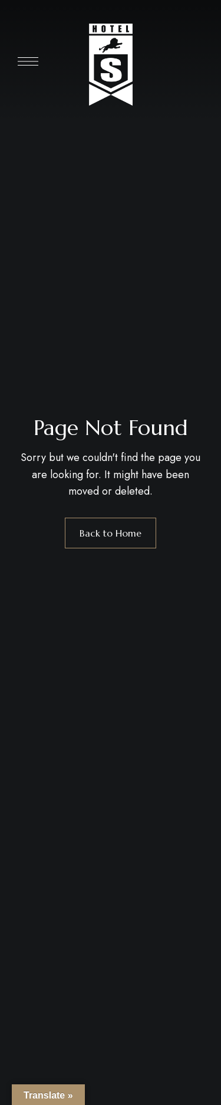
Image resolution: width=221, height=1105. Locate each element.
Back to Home (110, 533)
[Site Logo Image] (111, 65)
